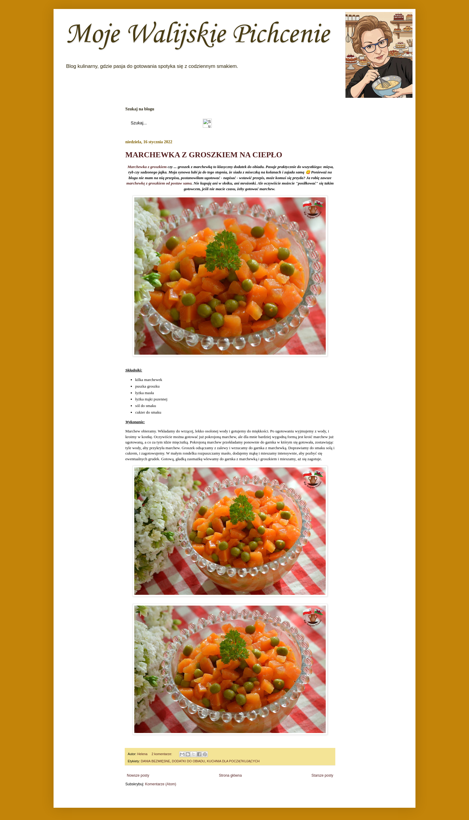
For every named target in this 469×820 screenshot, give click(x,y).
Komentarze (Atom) (160, 784)
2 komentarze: (162, 754)
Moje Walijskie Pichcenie (197, 35)
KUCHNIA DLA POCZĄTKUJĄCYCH (233, 761)
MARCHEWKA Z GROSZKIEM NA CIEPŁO (203, 154)
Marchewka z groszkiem (147, 167)
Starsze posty (322, 775)
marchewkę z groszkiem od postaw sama (159, 183)
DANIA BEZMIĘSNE (155, 761)
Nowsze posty (138, 775)
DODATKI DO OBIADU (188, 761)
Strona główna (230, 775)
